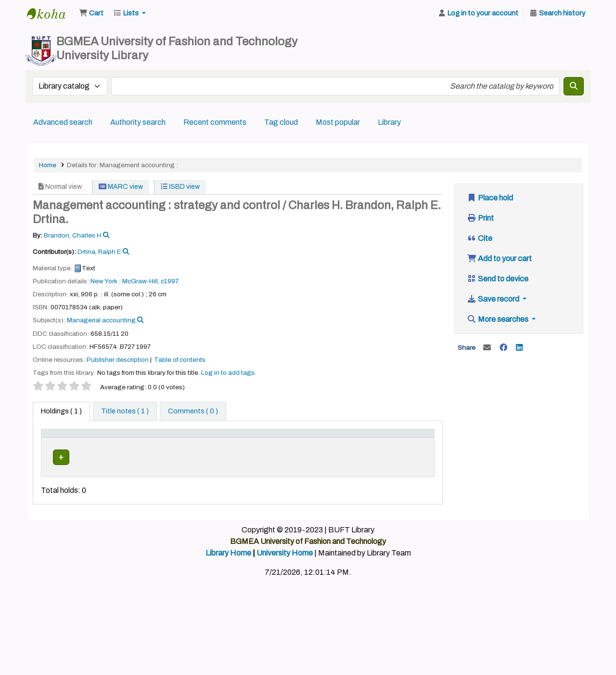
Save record (494, 299)
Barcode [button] (406, 448)
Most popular (338, 122)
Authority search (138, 122)
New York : (105, 281)
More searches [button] (498, 319)
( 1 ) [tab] (61, 411)
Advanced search (62, 122)
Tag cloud (281, 122)
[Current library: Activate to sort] (104, 443)
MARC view (121, 186)
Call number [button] (248, 448)
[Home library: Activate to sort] (151, 443)
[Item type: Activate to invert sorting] (60, 443)
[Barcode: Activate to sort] (411, 443)
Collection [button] (194, 448)
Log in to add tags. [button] (228, 372)
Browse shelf (271, 478)
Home (47, 165)
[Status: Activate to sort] (367, 443)
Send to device (497, 279)
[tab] (125, 411)
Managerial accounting (101, 320)
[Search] (574, 86)
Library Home (228, 584)
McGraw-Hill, (140, 281)
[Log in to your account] (478, 13)
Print (480, 218)
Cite (479, 238)
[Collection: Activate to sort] (200, 443)
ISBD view (180, 186)
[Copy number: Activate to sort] (321, 443)
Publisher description (118, 359)
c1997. (170, 281)
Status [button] (361, 448)
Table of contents (179, 359)
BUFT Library (51, 13)
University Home (285, 584)
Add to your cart (499, 258)
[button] (91, 13)
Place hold (490, 198)
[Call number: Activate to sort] (261, 443)
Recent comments (214, 122)
